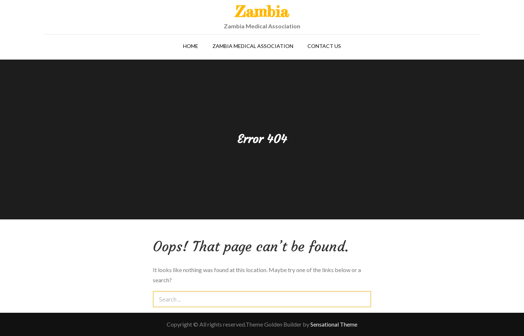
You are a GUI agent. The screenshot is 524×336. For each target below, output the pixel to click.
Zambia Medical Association (253, 46)
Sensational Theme (333, 324)
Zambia (262, 11)
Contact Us (324, 46)
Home (190, 46)
